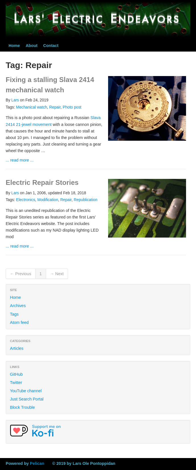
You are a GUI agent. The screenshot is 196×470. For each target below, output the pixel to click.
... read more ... (20, 160)
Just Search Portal (27, 399)
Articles (16, 348)
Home (14, 45)
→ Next (57, 273)
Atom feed (19, 322)
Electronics (25, 200)
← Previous (20, 273)
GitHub (16, 374)
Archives (18, 305)
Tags (14, 314)
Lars (15, 100)
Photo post (72, 107)
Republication (85, 200)
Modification (47, 200)
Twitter (16, 382)
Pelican (37, 463)
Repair (55, 107)
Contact (51, 45)
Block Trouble (22, 407)
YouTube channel (26, 391)
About (32, 45)
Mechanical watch (31, 107)
